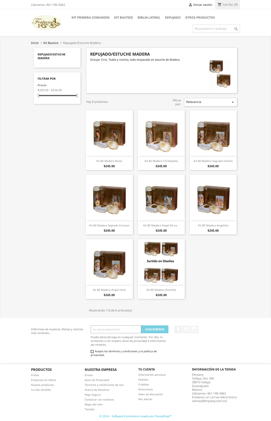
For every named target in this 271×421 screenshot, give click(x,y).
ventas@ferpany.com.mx (209, 401)
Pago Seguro (93, 394)
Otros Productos (200, 17)
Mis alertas (145, 399)
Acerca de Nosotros (97, 390)
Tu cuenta (146, 369)
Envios (35, 375)
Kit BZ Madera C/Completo (161, 161)
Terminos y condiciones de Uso (104, 385)
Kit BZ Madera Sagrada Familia (213, 161)
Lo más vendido (41, 390)
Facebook (178, 329)
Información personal (152, 374)
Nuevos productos (42, 385)
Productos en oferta (43, 380)
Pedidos (143, 379)
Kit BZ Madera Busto (109, 161)
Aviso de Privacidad (97, 380)
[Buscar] (216, 29)
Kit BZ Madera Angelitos (213, 225)
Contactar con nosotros (99, 399)
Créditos (143, 384)
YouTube (186, 329)
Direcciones (145, 389)
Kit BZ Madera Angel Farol (109, 290)
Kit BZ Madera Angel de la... (161, 225)
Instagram (195, 329)
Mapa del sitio (94, 404)
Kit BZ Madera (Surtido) (161, 290)
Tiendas (90, 409)
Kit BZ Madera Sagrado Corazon (109, 225)
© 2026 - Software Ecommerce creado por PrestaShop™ (135, 416)
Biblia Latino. (149, 17)
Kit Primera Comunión (91, 17)
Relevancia (210, 102)
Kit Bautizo (123, 17)
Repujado (173, 17)
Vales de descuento (150, 394)
